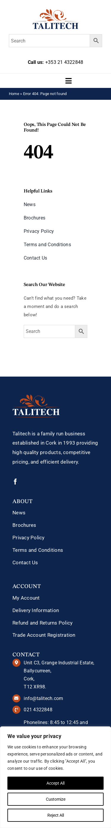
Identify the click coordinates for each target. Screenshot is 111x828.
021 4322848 (38, 709)
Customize (55, 799)
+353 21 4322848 (64, 62)
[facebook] (15, 482)
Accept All (55, 783)
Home (14, 93)
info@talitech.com (43, 698)
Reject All (55, 815)
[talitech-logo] (55, 11)
